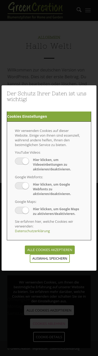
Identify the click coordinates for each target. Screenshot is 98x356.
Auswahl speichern (49, 258)
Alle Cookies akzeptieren (49, 249)
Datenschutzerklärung (32, 231)
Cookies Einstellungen (27, 116)
